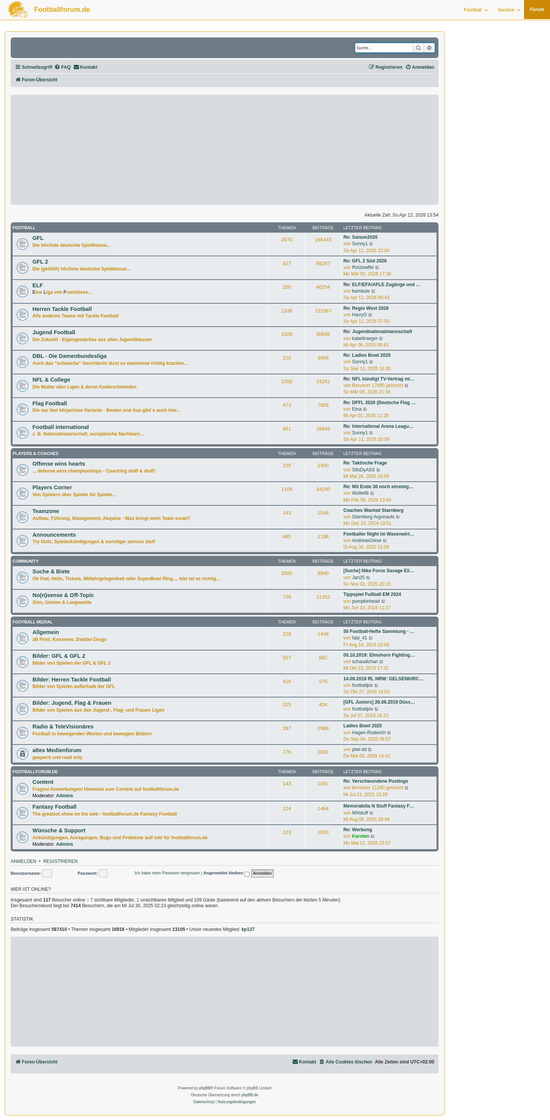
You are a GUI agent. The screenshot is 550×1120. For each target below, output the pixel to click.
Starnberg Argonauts (373, 517)
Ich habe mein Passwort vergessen (167, 873)
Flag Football (49, 403)
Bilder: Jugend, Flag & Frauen (71, 703)
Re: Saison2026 (360, 237)
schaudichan (365, 661)
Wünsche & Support (59, 830)
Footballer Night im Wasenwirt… (378, 534)
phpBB (204, 1088)
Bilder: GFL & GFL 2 (58, 656)
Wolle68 (360, 493)
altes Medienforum (56, 750)
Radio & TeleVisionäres (63, 726)
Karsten (360, 836)
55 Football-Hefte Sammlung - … (378, 631)
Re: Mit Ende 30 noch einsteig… (378, 486)
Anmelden (23, 861)
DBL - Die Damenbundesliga (69, 356)
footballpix (362, 685)
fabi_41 (359, 638)
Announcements (54, 535)
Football (476, 10)
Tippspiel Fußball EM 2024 (372, 594)
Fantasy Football (54, 807)
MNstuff (360, 813)
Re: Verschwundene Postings (375, 781)
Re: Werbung (357, 829)
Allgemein (45, 632)
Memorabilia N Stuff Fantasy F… (378, 806)
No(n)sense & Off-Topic (63, 595)
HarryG (359, 314)
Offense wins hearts (58, 464)
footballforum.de (35, 771)
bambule (361, 291)
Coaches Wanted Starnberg (373, 510)
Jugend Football (53, 332)
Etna (357, 409)
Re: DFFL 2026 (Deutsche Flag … (379, 402)
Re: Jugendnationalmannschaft (377, 331)
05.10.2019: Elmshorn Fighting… (379, 655)
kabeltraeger (365, 338)
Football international (60, 427)
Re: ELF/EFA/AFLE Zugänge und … (382, 284)
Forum (537, 9)
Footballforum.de (62, 9)
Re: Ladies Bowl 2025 (367, 355)
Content (42, 782)
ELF (37, 285)
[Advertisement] (224, 149)
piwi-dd (359, 749)
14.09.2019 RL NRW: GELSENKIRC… (383, 678)
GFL (38, 238)
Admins (64, 795)
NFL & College (51, 380)
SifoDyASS (363, 470)
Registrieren (60, 861)
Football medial (33, 622)
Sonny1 (360, 243)
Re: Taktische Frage (365, 463)
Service (509, 10)
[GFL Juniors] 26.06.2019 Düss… (379, 702)
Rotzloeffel (363, 267)
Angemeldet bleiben (226, 874)
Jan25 (358, 577)
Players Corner (52, 487)
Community (26, 561)
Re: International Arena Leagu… (378, 426)
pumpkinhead (366, 601)
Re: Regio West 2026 (366, 308)
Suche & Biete (51, 571)
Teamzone (45, 511)
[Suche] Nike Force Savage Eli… (378, 570)
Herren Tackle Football (62, 309)
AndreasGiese (367, 540)
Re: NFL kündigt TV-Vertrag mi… (379, 379)
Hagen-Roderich (369, 732)
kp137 (247, 929)
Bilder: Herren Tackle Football (71, 680)
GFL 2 (40, 262)
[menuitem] (62, 67)
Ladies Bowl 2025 (362, 725)
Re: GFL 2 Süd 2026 (365, 261)
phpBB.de (249, 1095)
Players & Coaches (35, 453)
